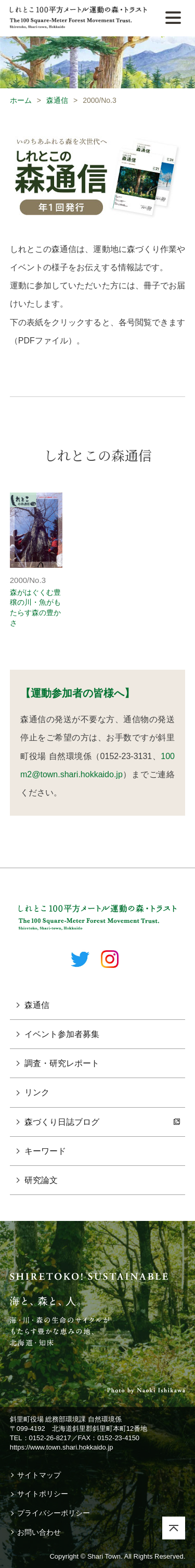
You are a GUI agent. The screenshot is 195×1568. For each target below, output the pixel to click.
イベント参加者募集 (61, 1034)
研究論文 (41, 1180)
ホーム (21, 100)
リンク (36, 1092)
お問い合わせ (39, 1532)
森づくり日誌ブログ (61, 1122)
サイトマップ (39, 1475)
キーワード (45, 1151)
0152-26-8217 (50, 1438)
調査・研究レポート (61, 1063)
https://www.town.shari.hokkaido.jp (61, 1447)
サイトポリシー (42, 1494)
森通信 (57, 100)
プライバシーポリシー (53, 1513)
